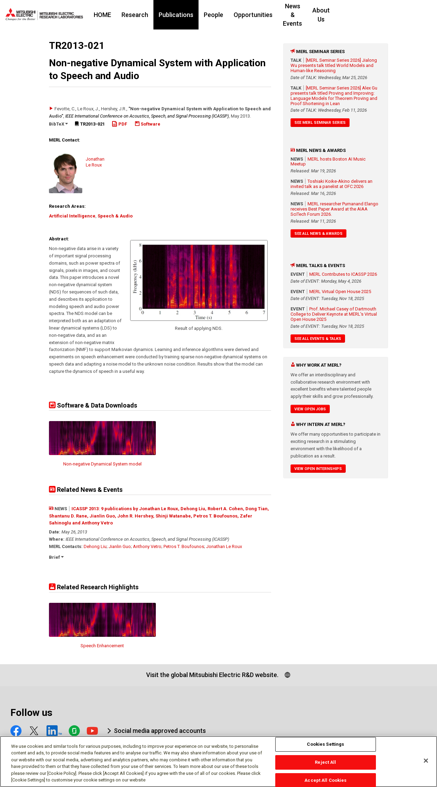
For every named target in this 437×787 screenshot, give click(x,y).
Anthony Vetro (147, 546)
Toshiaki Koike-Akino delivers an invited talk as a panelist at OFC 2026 (331, 184)
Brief (56, 557)
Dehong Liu (95, 546)
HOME (123, 14)
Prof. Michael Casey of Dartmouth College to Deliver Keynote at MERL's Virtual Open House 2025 (334, 314)
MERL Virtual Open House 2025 (340, 291)
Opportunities (274, 14)
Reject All (325, 765)
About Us (368, 14)
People (234, 14)
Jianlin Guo (120, 546)
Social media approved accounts (160, 730)
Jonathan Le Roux (224, 546)
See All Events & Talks (317, 338)
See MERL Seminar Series (320, 122)
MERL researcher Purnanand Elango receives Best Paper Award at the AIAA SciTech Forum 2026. (334, 209)
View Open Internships (318, 469)
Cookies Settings (325, 747)
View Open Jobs (310, 409)
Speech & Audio (115, 216)
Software (147, 124)
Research (156, 14)
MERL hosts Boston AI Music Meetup (328, 161)
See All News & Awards (318, 233)
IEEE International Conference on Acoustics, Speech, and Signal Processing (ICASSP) (147, 116)
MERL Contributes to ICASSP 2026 (343, 274)
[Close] (426, 764)
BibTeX (58, 124)
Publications (197, 14)
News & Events (324, 14)
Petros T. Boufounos (183, 546)
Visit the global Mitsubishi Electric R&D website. (212, 674)
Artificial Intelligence (72, 216)
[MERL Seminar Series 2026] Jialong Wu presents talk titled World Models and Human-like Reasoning (334, 65)
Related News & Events (86, 489)
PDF (119, 124)
